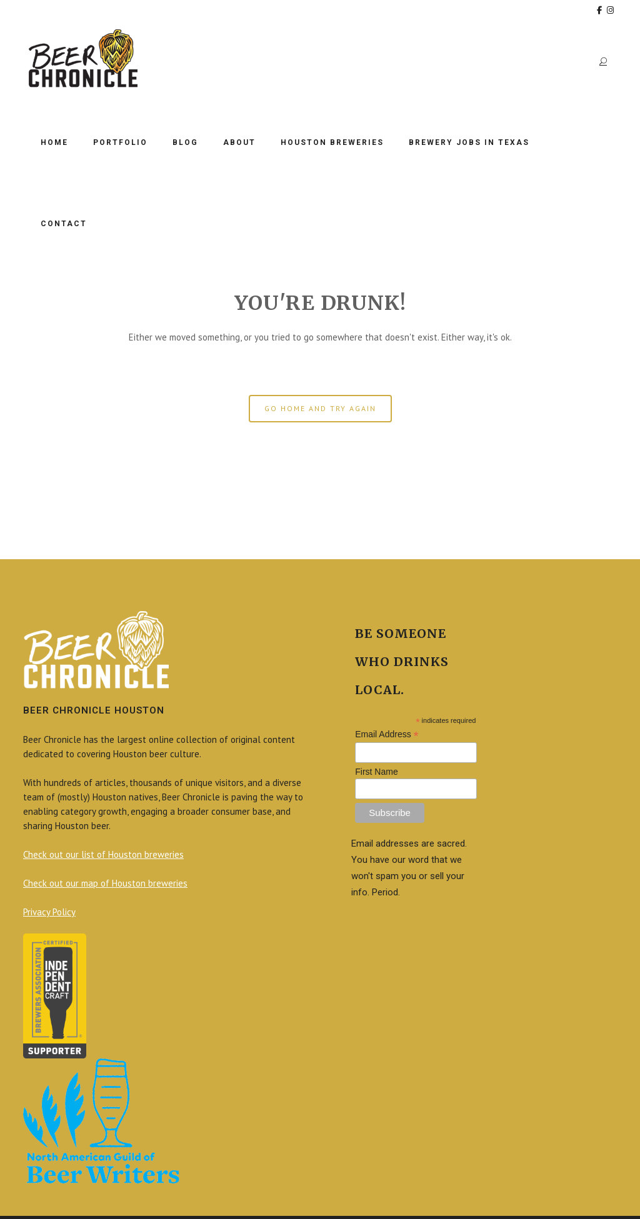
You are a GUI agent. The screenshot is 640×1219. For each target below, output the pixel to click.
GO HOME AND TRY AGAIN (320, 408)
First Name (376, 772)
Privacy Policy (49, 912)
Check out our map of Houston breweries (105, 883)
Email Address (387, 734)
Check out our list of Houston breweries (103, 854)
